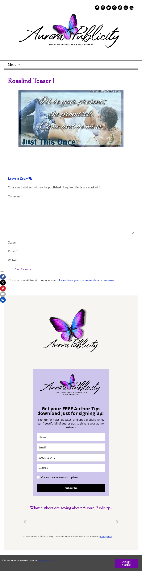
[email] (71, 447)
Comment (15, 196)
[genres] (71, 468)
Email (13, 251)
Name (13, 242)
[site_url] (71, 457)
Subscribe (71, 488)
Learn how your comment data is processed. (87, 280)
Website (13, 260)
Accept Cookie (126, 563)
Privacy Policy (47, 560)
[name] (71, 437)
